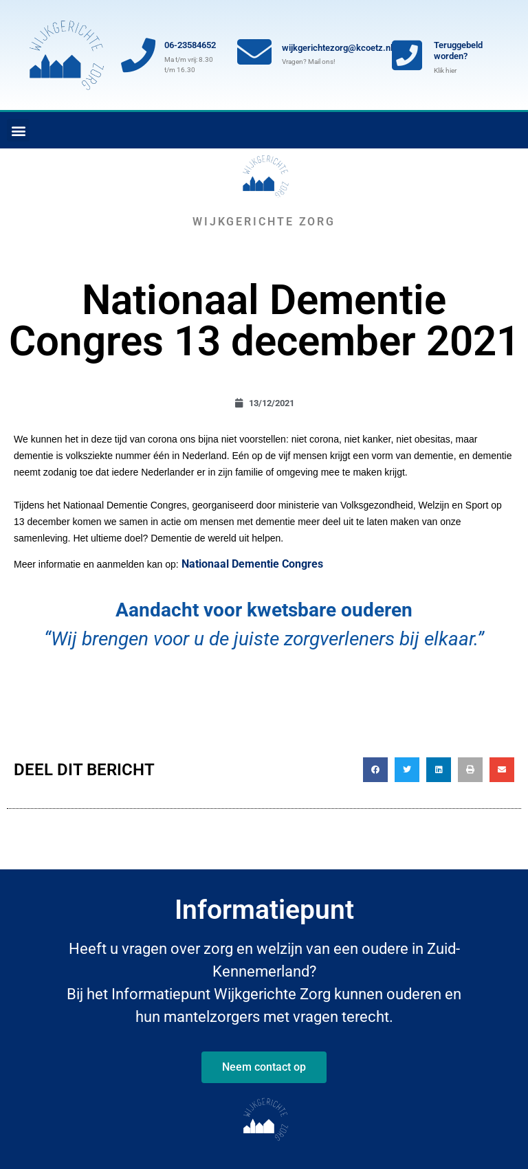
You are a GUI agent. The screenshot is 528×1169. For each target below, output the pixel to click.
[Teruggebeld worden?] (407, 55)
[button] (18, 130)
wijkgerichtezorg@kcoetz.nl (337, 48)
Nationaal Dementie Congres (252, 563)
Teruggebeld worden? (458, 50)
